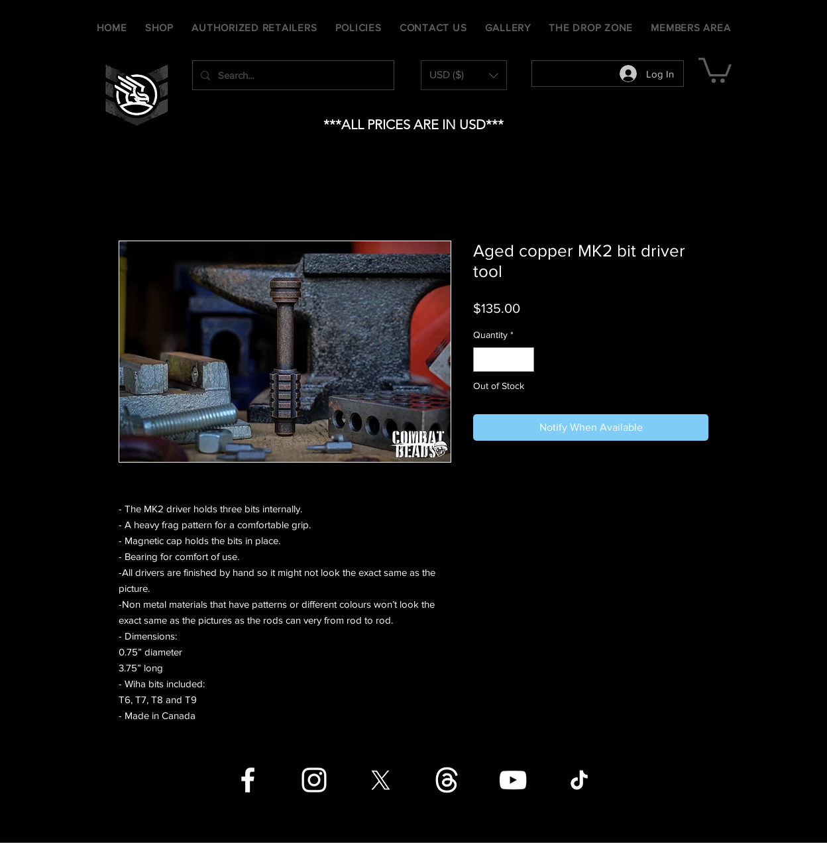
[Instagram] (314, 780)
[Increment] (524, 359)
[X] (380, 780)
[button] (464, 75)
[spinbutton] (504, 359)
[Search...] (292, 75)
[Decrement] (483, 359)
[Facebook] (247, 780)
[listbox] (464, 75)
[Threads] (446, 780)
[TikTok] (579, 780)
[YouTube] (512, 780)
